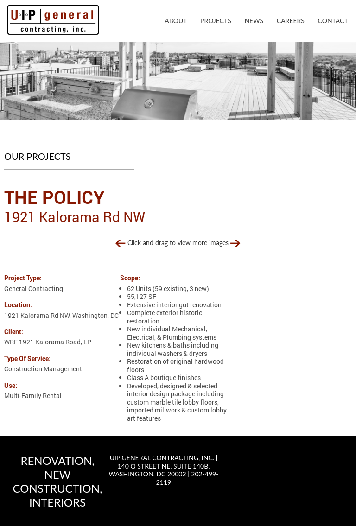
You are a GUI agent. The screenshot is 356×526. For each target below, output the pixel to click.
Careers (291, 21)
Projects (215, 21)
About (176, 21)
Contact (333, 21)
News (253, 21)
